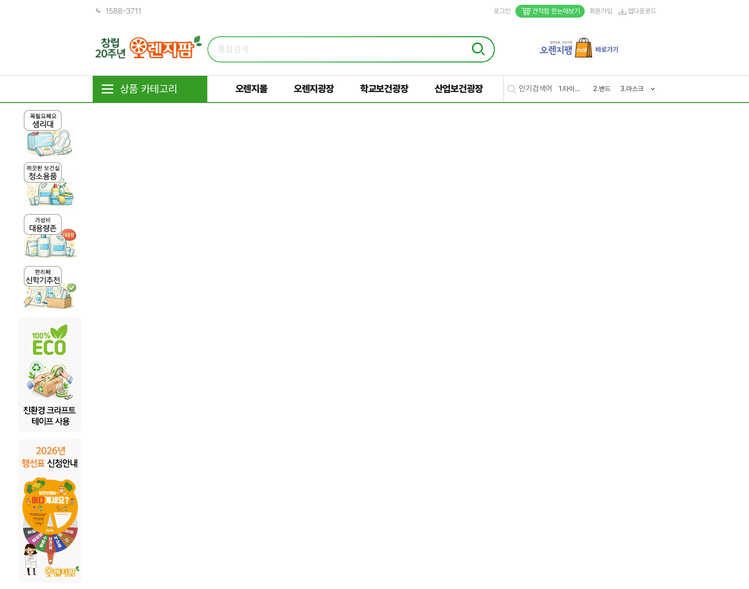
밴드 (604, 89)
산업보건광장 (459, 88)
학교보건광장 (384, 88)
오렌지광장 (314, 88)
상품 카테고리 (138, 89)
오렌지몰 (251, 88)
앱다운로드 (636, 11)
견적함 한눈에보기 (550, 11)
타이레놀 (573, 89)
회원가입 (600, 11)
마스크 (634, 89)
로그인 (502, 11)
